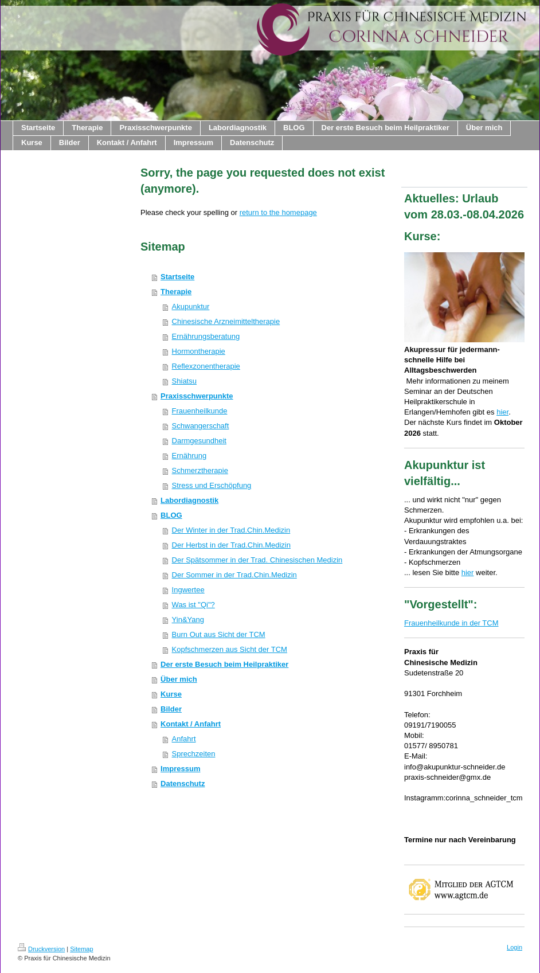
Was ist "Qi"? (193, 604)
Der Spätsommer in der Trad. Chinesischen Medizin (257, 560)
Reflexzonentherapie (206, 366)
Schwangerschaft (200, 425)
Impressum (180, 768)
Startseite (177, 276)
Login (514, 947)
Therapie (176, 291)
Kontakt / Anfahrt (191, 724)
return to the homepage (278, 212)
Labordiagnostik (189, 500)
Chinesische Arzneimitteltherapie (226, 321)
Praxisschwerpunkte (197, 396)
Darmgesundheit (199, 440)
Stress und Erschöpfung (212, 485)
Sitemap (81, 948)
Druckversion (41, 948)
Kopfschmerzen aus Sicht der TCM (229, 649)
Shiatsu (184, 381)
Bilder (171, 709)
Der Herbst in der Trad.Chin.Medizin (231, 545)
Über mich (179, 679)
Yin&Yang (188, 619)
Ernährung (189, 455)
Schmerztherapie (200, 470)
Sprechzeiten (194, 753)
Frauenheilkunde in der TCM (451, 623)
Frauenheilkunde (200, 411)
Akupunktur (191, 306)
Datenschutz (183, 783)
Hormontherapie (198, 351)
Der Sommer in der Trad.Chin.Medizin (234, 574)
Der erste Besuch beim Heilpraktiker (224, 664)
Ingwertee (188, 589)
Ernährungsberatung (206, 336)
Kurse (171, 694)
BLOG (171, 515)
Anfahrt (184, 738)
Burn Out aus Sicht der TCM (218, 634)
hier (502, 412)
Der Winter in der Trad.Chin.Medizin (231, 530)
